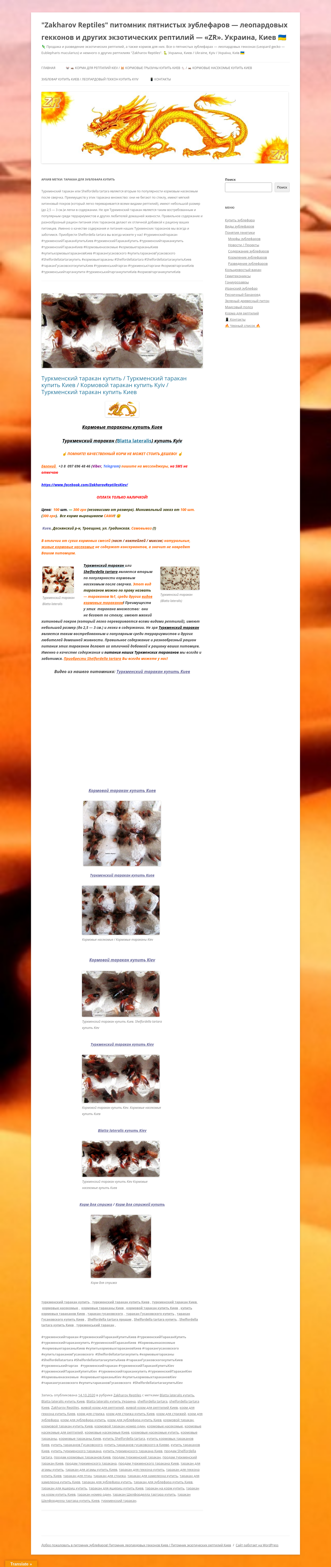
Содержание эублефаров (248, 251)
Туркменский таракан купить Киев (153, 671)
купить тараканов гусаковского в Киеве (136, 1444)
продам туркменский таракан (136, 1457)
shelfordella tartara (152, 1401)
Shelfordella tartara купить (155, 1319)
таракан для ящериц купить (64, 1488)
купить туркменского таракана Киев (132, 1451)
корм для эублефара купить (83, 1420)
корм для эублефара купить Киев (134, 1420)
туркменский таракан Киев (174, 1302)
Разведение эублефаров (248, 263)
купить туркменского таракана (76, 1451)
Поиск (230, 179)
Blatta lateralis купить (177, 1395)
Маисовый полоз (239, 307)
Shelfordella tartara (101, 571)
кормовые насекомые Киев (107, 1432)
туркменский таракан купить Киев (120, 1302)
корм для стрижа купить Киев (130, 1413)
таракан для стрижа (109, 1475)
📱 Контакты (160, 79)
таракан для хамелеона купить (152, 1475)
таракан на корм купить (164, 1488)
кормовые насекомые (60, 1308)
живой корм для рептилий (102, 1407)
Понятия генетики (240, 232)
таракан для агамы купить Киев (91, 1469)
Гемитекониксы (238, 276)
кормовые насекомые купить (155, 1432)
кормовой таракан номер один (119, 1426)
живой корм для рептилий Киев (152, 1407)
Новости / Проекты (243, 245)
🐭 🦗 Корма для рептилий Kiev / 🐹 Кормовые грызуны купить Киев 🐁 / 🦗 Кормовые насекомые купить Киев (159, 68)
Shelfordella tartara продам (110, 1319)
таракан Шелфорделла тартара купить (144, 1494)
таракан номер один (94, 1494)
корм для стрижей (171, 1413)
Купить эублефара (240, 220)
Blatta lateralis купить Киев (63, 1401)
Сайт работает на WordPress (257, 1545)
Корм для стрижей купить (140, 1204)
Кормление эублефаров (247, 257)
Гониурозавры (237, 282)
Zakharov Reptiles (127, 1395)
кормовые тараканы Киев (102, 1308)
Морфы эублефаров (244, 238)
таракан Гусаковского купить (149, 1314)
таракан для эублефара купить (107, 1482)
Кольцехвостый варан (243, 269)
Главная (48, 68)
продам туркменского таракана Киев (148, 1463)
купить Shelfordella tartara (124, 1438)
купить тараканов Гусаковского (77, 1444)
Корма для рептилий (242, 313)
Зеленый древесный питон (247, 300)
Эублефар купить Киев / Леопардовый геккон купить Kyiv (89, 79)
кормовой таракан (178, 1420)
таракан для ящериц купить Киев (116, 1488)
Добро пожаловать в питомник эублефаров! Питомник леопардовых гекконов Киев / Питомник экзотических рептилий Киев (136, 1545)
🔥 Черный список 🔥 (242, 325)
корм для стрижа (90, 1413)
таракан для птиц (77, 1475)
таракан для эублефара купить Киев (163, 1482)
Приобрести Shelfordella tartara (92, 658)
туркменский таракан (118, 1500)
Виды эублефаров (239, 226)
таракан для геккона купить (141, 1469)
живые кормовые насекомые (67, 546)
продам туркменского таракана (91, 1463)
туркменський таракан (95, 1325)
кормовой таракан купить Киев (152, 1308)
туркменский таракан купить (65, 1302)
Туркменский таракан (179, 627)
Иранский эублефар (241, 288)
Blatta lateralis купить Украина (111, 1401)
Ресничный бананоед (242, 294)
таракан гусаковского (105, 1314)
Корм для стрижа (96, 1204)
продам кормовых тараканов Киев (82, 1457)
